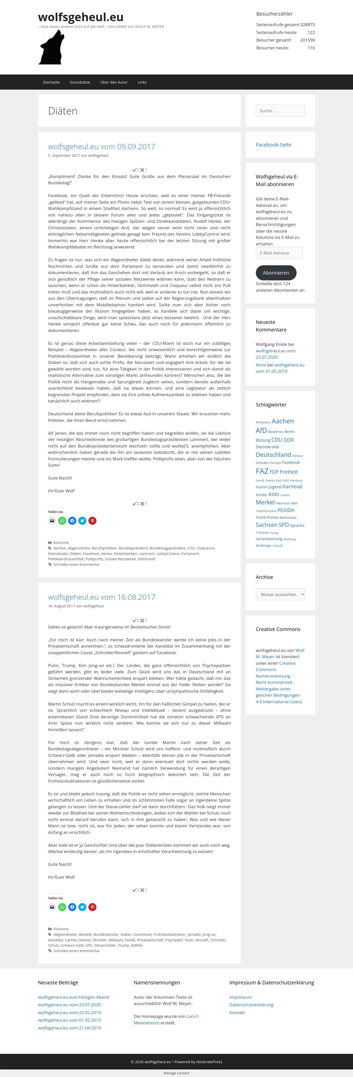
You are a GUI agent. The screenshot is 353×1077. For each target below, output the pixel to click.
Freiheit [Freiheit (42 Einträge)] (289, 471)
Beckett (85, 934)
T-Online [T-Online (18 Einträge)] (262, 532)
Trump (123, 945)
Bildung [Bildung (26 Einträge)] (263, 440)
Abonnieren (276, 273)
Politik (130, 940)
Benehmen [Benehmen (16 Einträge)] (275, 432)
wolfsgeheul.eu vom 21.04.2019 (69, 1028)
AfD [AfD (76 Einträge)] (261, 430)
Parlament (190, 553)
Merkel (85, 940)
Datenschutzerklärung (251, 1005)
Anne (261, 365)
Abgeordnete (79, 548)
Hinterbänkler (125, 553)
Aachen (60, 548)
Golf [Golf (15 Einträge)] (278, 480)
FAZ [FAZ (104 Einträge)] (262, 471)
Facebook (91, 553)
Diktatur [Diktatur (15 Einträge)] (297, 456)
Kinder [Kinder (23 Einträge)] (261, 494)
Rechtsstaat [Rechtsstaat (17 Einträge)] (287, 517)
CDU (191, 548)
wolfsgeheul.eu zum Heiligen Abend (73, 997)
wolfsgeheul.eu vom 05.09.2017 (101, 146)
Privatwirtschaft (150, 940)
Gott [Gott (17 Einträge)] (286, 480)
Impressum (240, 997)
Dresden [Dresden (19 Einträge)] (262, 462)
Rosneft (202, 940)
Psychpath (174, 940)
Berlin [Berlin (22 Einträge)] (290, 431)
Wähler (137, 945)
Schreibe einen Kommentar (77, 564)
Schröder (218, 940)
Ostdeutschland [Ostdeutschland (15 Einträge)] (266, 511)
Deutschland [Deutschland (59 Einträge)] (273, 454)
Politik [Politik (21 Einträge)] (261, 517)
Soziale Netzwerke (120, 558)
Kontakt (237, 1012)
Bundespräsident (133, 548)
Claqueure (205, 548)
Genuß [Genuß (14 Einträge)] (260, 480)
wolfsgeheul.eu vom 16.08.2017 (101, 597)
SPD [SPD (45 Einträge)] (284, 524)
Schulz (53, 945)
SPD (89, 945)
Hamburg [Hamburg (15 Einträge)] (296, 480)
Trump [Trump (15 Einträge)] (274, 533)
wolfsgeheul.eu (81, 16)
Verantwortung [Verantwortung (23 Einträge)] (269, 538)
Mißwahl (116, 940)
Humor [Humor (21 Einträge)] (262, 487)
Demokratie (58, 553)
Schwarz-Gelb (72, 945)
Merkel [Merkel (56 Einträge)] (265, 502)
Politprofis (94, 558)
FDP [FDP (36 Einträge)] (274, 471)
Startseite (51, 82)
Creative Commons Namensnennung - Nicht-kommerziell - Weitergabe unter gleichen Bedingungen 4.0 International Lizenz (279, 682)
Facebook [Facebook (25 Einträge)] (291, 462)
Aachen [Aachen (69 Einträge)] (283, 421)
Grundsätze (80, 82)
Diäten (75, 553)
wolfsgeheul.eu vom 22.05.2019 (69, 1012)
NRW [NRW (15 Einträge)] (294, 503)
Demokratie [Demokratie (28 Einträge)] (267, 447)
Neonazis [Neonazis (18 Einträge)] (283, 503)
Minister (100, 940)
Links (142, 82)
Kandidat (55, 940)
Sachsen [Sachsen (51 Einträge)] (267, 525)
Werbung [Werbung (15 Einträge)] (290, 539)
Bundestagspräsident (168, 548)
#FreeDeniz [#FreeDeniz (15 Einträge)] (263, 422)
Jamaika (194, 934)
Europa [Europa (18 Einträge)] (275, 462)
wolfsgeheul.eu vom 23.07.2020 (69, 1005)
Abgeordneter (65, 934)
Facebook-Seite (273, 144)
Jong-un (209, 934)
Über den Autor (113, 82)
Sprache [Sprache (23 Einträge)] (297, 525)
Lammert (147, 553)
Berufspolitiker (104, 548)
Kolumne (61, 542)
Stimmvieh (147, 558)
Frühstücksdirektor (170, 934)
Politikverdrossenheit (66, 558)
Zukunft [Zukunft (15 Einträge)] (278, 545)
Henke (106, 553)
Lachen (71, 940)
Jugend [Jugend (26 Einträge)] (275, 487)
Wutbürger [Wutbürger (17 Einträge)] (264, 545)
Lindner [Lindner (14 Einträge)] (285, 495)
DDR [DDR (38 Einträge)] (289, 439)
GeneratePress (209, 1061)
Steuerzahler (105, 945)
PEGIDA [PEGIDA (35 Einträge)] (285, 510)
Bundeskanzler (106, 934)
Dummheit (142, 934)
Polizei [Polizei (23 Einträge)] (272, 517)
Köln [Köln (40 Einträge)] (274, 494)
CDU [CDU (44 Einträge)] (277, 439)
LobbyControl (168, 553)
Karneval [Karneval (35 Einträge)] (293, 486)
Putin (189, 940)
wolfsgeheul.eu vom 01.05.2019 (69, 1020)
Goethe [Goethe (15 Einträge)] (270, 480)
